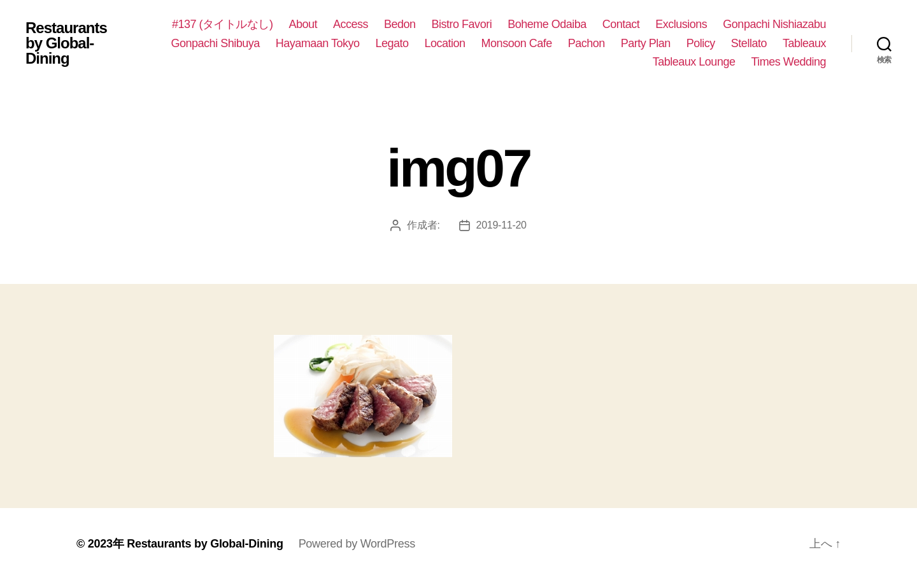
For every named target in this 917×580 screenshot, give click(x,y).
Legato (391, 43)
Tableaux (804, 43)
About (302, 24)
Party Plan (646, 43)
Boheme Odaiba (547, 24)
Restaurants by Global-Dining (66, 43)
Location (445, 43)
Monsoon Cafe (516, 43)
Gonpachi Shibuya (215, 43)
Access (350, 24)
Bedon (400, 24)
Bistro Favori (462, 24)
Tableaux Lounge (694, 61)
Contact (621, 24)
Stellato (749, 43)
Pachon (586, 43)
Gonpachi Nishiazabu (774, 24)
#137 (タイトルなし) (222, 24)
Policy (700, 43)
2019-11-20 (501, 225)
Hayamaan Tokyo (318, 43)
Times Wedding (788, 61)
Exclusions (681, 24)
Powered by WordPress (357, 543)
